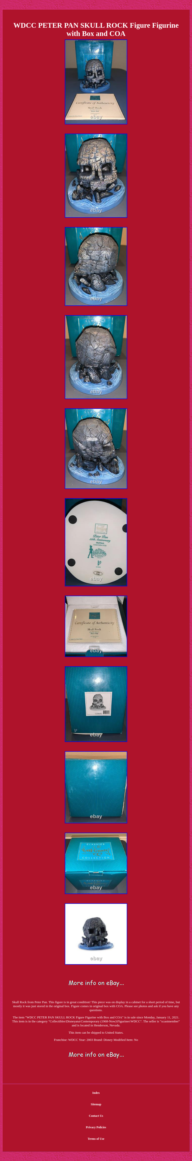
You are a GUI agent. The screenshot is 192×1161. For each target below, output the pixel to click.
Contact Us (96, 1116)
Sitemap (96, 1104)
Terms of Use (96, 1139)
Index (96, 1093)
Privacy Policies (96, 1127)
